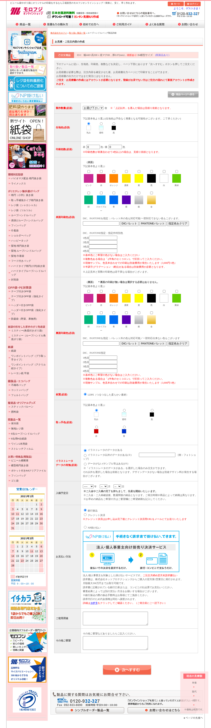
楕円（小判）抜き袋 (22, 195)
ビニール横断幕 (19, 460)
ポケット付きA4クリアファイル (28, 470)
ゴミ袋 (15, 480)
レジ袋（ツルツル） (22, 210)
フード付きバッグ (21, 260)
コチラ (94, 603)
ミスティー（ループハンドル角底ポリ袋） (28, 337)
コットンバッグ (19, 390)
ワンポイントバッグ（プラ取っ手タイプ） (28, 358)
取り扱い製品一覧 (77, 33)
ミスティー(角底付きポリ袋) (26, 330)
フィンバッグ (18, 225)
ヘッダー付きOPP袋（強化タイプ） (28, 312)
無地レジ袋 (17, 428)
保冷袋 (15, 423)
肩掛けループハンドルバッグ (27, 220)
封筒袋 (15, 279)
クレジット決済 (96, 515)
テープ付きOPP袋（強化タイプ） (27, 298)
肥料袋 (15, 411)
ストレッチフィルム (22, 448)
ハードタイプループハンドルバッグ (28, 273)
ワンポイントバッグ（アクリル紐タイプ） (28, 366)
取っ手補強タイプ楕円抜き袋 (27, 200)
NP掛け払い (94, 527)
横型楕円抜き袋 (19, 465)
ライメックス (18, 183)
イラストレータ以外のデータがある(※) (109, 455)
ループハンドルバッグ (23, 215)
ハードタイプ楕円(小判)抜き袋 (28, 266)
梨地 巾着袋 (17, 255)
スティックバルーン (22, 406)
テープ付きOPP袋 (21, 291)
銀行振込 (93, 510)
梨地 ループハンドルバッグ (26, 250)
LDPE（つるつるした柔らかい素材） (108, 394)
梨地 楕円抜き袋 (20, 245)
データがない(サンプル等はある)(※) (108, 463)
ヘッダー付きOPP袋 (22, 305)
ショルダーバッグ (21, 235)
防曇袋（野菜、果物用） (24, 318)
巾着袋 (15, 230)
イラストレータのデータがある (105, 450)
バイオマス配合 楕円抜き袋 (26, 178)
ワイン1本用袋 (19, 443)
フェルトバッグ (19, 395)
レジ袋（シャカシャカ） (24, 205)
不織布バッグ (18, 385)
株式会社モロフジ (58, 33)
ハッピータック (19, 240)
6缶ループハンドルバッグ (25, 433)
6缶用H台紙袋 (19, 438)
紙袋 (13, 350)
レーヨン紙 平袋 (20, 373)
